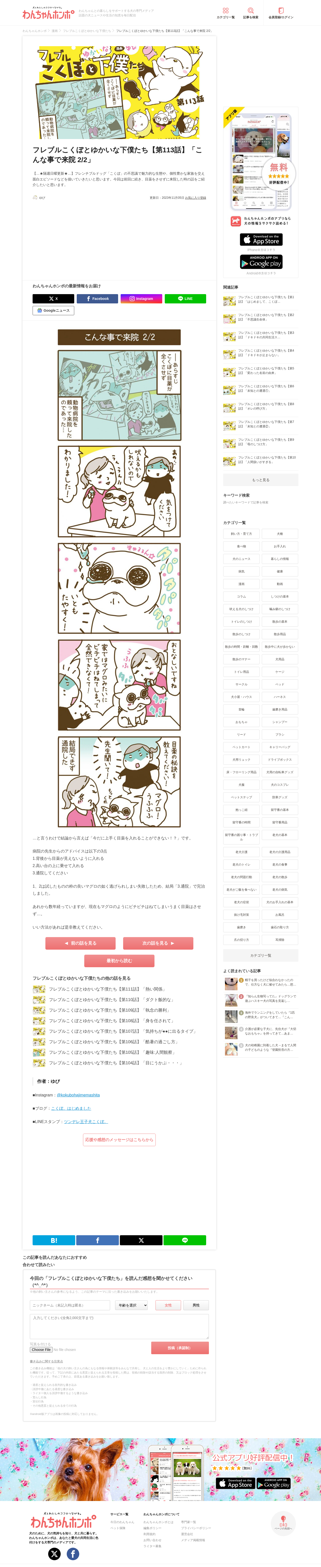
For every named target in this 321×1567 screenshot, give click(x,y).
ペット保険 (117, 1528)
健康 (280, 571)
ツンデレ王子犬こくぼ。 (86, 1122)
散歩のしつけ (241, 634)
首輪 (241, 709)
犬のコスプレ (280, 785)
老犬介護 (241, 852)
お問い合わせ (152, 1540)
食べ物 (241, 546)
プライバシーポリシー (196, 1528)
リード (241, 734)
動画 (280, 584)
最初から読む (119, 960)
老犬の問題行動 (241, 877)
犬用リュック (241, 759)
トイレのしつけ (241, 621)
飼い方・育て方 (241, 534)
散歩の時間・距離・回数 (241, 646)
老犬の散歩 (279, 877)
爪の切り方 (241, 940)
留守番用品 (279, 822)
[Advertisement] (76, 237)
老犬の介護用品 (279, 852)
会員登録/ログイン (281, 17)
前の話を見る (84, 943)
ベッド (279, 684)
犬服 (241, 785)
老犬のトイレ (241, 864)
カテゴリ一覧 (226, 17)
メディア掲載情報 (193, 1540)
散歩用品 (280, 634)
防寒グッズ (279, 797)
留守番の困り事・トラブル (241, 837)
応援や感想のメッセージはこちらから (119, 1140)
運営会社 (187, 1534)
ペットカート (241, 747)
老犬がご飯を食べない (241, 889)
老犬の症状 (241, 902)
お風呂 (279, 915)
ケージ (279, 672)
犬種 (280, 534)
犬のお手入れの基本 (279, 902)
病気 (241, 571)
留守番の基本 (280, 810)
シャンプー (279, 722)
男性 (196, 1305)
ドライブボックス (280, 759)
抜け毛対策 (241, 915)
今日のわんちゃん (122, 1522)
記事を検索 (250, 17)
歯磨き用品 (279, 709)
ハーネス (280, 697)
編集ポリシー (152, 1528)
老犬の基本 (279, 835)
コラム (241, 596)
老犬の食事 (279, 864)
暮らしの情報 (280, 559)
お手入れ (280, 546)
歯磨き (241, 927)
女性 (168, 1305)
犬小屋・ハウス (241, 697)
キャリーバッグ (279, 747)
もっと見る (261, 480)
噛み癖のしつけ (279, 609)
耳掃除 (279, 940)
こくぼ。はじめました (71, 1108)
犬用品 (279, 659)
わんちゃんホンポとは (158, 1522)
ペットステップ (241, 797)
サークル (241, 684)
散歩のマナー (241, 659)
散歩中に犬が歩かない (280, 646)
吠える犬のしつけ (241, 609)
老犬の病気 (279, 889)
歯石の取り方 (280, 927)
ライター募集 (152, 1546)
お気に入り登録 (195, 198)
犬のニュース (241, 559)
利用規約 (149, 1534)
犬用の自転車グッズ (279, 772)
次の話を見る (155, 943)
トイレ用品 (241, 672)
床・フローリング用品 (241, 772)
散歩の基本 (279, 621)
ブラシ (279, 734)
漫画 (241, 584)
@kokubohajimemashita (78, 1095)
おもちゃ (241, 722)
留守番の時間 (241, 822)
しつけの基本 (280, 596)
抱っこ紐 (241, 810)
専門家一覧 (188, 1522)
